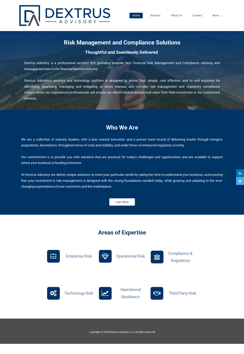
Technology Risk (78, 303)
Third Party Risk (182, 303)
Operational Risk (130, 266)
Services (153, 25)
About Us (174, 25)
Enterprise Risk (79, 266)
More (215, 25)
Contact (195, 25)
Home (134, 25)
